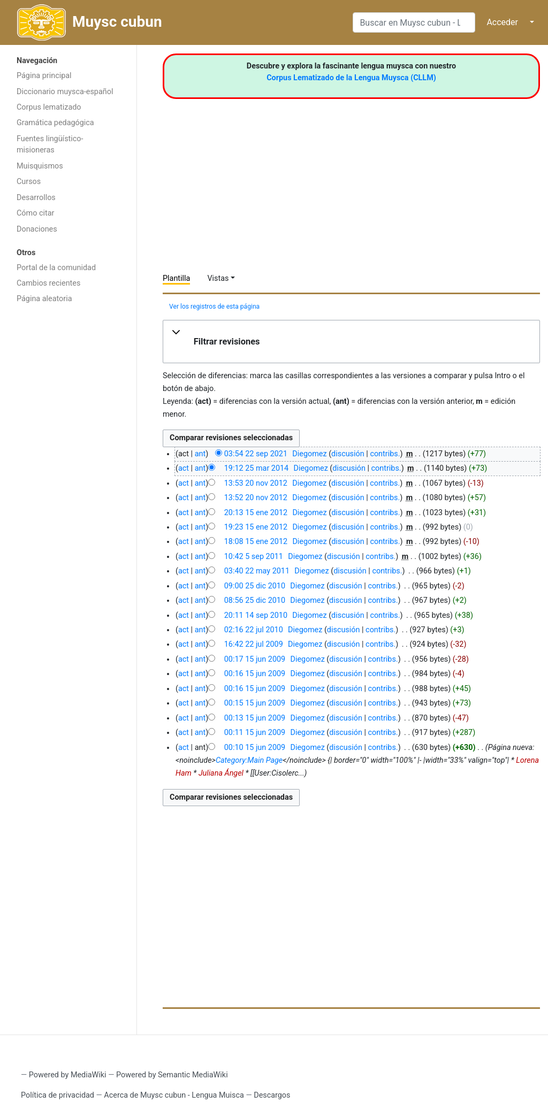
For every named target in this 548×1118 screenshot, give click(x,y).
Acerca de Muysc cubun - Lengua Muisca (173, 1095)
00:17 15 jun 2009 (254, 659)
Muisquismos (40, 166)
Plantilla (176, 278)
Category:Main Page (249, 760)
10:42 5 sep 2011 (253, 556)
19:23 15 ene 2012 (255, 527)
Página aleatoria (44, 298)
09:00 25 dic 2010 (254, 586)
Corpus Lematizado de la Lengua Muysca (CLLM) (351, 77)
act (183, 468)
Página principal (44, 75)
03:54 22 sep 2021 (255, 453)
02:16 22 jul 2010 (253, 629)
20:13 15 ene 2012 (255, 512)
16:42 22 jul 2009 (253, 644)
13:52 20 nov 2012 (255, 497)
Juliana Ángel (221, 773)
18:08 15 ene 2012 (255, 541)
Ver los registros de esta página (214, 306)
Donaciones (37, 229)
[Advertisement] (68, 479)
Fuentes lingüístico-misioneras (50, 144)
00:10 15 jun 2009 (254, 747)
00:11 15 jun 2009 (254, 732)
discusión (347, 453)
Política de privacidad (57, 1095)
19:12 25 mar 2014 (256, 468)
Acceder (502, 22)
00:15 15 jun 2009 (254, 703)
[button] (351, 342)
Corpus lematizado (49, 107)
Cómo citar (35, 213)
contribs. (385, 453)
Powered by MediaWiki (67, 1074)
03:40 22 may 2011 (257, 571)
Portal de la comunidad (56, 267)
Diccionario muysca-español (65, 91)
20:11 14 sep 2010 (255, 615)
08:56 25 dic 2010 (254, 600)
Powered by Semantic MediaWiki (172, 1074)
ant (200, 453)
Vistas (218, 278)
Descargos (272, 1095)
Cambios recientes (48, 283)
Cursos (29, 181)
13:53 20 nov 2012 (255, 483)
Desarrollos (36, 197)
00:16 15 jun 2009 (254, 673)
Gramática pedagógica (55, 122)
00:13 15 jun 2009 (254, 718)
